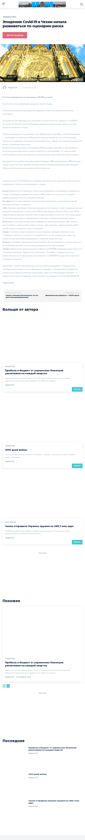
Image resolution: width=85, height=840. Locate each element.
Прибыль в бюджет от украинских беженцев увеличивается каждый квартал (34, 372)
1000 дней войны (16, 450)
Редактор (12, 88)
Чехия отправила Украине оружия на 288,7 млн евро (39, 526)
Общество (9, 17)
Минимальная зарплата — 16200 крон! (62, 295)
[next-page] (8, 686)
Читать (77, 389)
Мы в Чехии (10, 522)
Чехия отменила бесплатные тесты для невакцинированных (22, 296)
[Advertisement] (42, 570)
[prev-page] (4, 686)
